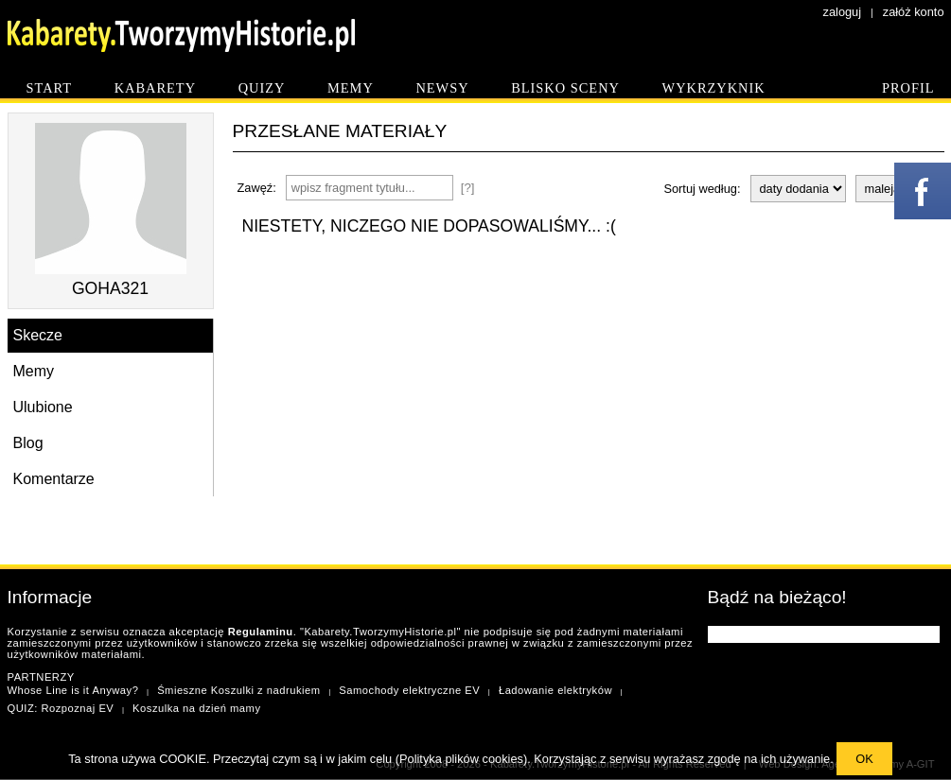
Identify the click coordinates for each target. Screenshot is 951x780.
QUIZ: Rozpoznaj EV (61, 708)
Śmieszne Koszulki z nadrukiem (238, 690)
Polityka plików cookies (461, 759)
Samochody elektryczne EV (409, 690)
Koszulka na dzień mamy (196, 708)
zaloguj (842, 12)
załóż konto (913, 12)
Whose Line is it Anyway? (73, 690)
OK (864, 759)
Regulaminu (260, 631)
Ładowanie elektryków (555, 690)
